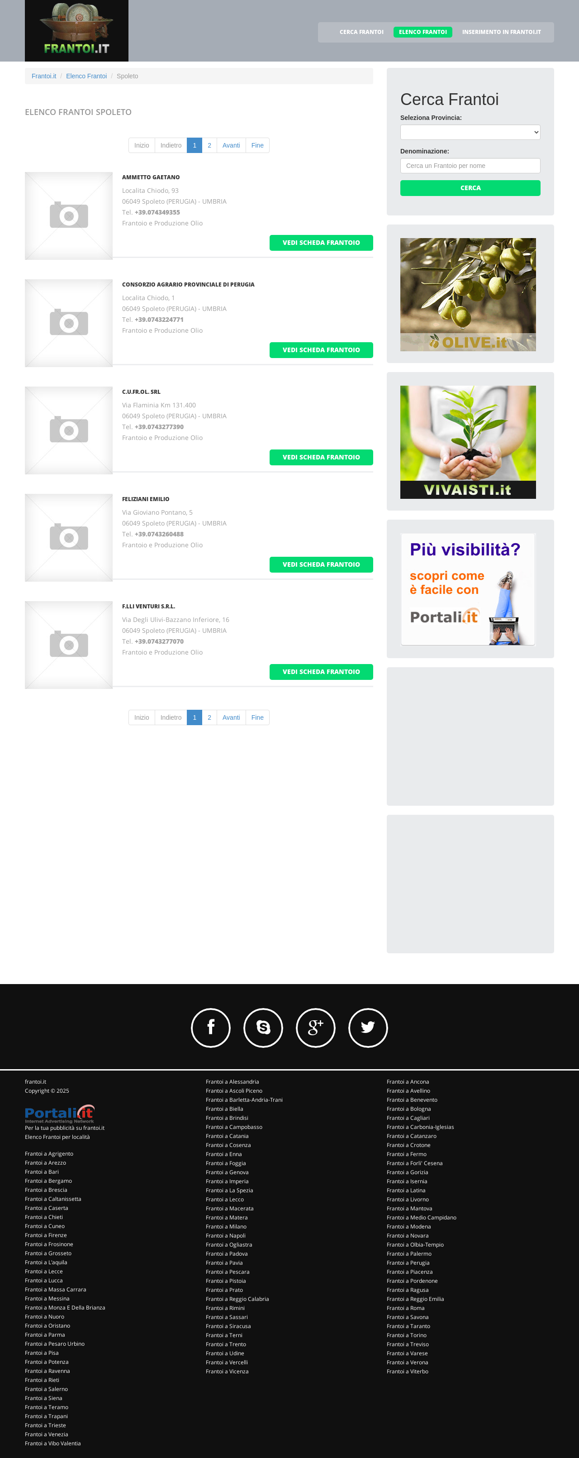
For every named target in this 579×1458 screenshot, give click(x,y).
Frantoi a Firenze (46, 1235)
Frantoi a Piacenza (410, 1272)
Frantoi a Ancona (408, 1081)
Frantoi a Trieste (45, 1425)
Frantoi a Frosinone (49, 1244)
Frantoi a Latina (406, 1190)
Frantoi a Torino (407, 1335)
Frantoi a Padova (227, 1253)
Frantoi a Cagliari (408, 1118)
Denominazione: (424, 151)
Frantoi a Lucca (44, 1280)
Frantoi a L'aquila (46, 1262)
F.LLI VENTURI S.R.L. (148, 606)
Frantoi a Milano (226, 1226)
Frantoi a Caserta (46, 1208)
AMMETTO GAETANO (151, 177)
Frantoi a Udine (225, 1353)
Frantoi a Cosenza (228, 1145)
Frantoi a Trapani (46, 1416)
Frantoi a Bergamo (48, 1181)
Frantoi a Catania (227, 1136)
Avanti (231, 145)
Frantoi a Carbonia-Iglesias (420, 1127)
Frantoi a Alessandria (232, 1081)
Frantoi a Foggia (226, 1163)
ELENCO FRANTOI (423, 32)
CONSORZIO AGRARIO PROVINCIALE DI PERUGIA (188, 284)
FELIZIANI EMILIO (146, 499)
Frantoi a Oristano (47, 1325)
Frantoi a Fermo (407, 1154)
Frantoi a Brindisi (227, 1118)
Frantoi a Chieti (44, 1217)
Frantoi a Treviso (408, 1344)
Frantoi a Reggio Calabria (237, 1299)
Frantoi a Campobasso (234, 1127)
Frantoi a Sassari (227, 1317)
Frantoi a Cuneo (45, 1226)
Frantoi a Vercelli (227, 1362)
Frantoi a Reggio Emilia (415, 1299)
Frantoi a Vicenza (227, 1371)
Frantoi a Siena (43, 1398)
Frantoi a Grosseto (48, 1253)
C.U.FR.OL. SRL (141, 392)
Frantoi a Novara (408, 1235)
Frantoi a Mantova (409, 1208)
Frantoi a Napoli (226, 1235)
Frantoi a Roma (406, 1308)
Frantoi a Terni (224, 1335)
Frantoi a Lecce (44, 1271)
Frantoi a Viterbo (407, 1371)
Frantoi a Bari (42, 1172)
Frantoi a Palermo (409, 1253)
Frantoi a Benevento (412, 1100)
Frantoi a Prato (224, 1290)
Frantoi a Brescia (46, 1190)
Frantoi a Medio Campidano (421, 1217)
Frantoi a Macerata (230, 1208)
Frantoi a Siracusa (228, 1326)
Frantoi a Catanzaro (412, 1136)
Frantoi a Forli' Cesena (415, 1163)
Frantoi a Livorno (408, 1199)
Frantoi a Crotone (409, 1145)
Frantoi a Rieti (42, 1380)
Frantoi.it (44, 76)
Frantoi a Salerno (46, 1389)
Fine (258, 145)
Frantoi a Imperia (227, 1181)
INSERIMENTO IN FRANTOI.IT (501, 32)
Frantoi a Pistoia (226, 1281)
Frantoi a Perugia (408, 1263)
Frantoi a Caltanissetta (53, 1199)
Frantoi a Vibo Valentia (53, 1443)
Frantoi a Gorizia (407, 1172)
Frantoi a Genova (227, 1172)
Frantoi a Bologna (409, 1109)
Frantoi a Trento (226, 1344)
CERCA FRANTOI (362, 32)
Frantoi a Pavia (224, 1263)
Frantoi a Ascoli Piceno (234, 1091)
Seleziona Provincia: (431, 117)
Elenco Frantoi (86, 76)
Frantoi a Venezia (46, 1434)
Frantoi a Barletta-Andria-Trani (244, 1100)
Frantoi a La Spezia (229, 1190)
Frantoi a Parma (45, 1334)
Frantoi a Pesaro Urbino (55, 1344)
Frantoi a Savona (408, 1317)
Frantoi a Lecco (225, 1199)
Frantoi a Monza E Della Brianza (65, 1307)
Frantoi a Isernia (407, 1181)
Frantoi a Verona (407, 1362)
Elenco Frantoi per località (57, 1137)
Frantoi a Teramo (46, 1407)
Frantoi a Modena (409, 1226)
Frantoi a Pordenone (412, 1281)
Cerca (470, 187)
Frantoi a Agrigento (49, 1153)
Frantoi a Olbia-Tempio (415, 1244)
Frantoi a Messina (47, 1298)
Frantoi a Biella (224, 1109)
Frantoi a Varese (407, 1353)
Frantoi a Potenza (47, 1362)
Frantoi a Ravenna (47, 1371)
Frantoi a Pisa (42, 1353)
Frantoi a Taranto (408, 1326)
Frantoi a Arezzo (45, 1162)
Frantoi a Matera (227, 1217)
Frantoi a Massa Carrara (55, 1289)
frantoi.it (35, 1081)
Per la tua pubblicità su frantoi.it (64, 1128)
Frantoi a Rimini (225, 1308)
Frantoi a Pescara (228, 1272)
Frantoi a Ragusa (408, 1290)
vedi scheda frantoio (321, 242)
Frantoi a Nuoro (44, 1316)
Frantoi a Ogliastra (229, 1244)
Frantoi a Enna (224, 1154)
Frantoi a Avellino (408, 1091)
